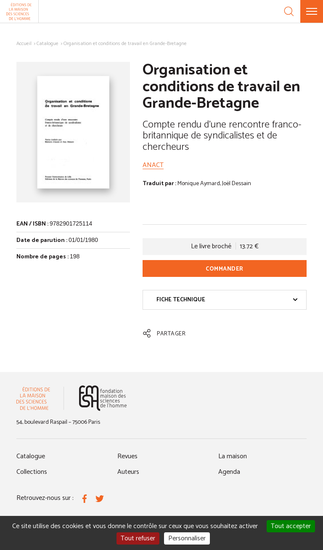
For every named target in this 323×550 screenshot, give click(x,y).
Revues (127, 456)
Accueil (24, 44)
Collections (31, 472)
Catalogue (47, 44)
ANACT (153, 165)
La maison (232, 456)
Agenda (229, 472)
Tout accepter (291, 526)
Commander (225, 269)
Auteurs (128, 472)
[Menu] (311, 11)
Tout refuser (138, 538)
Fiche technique (227, 300)
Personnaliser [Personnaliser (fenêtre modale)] (187, 538)
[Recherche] (289, 11)
